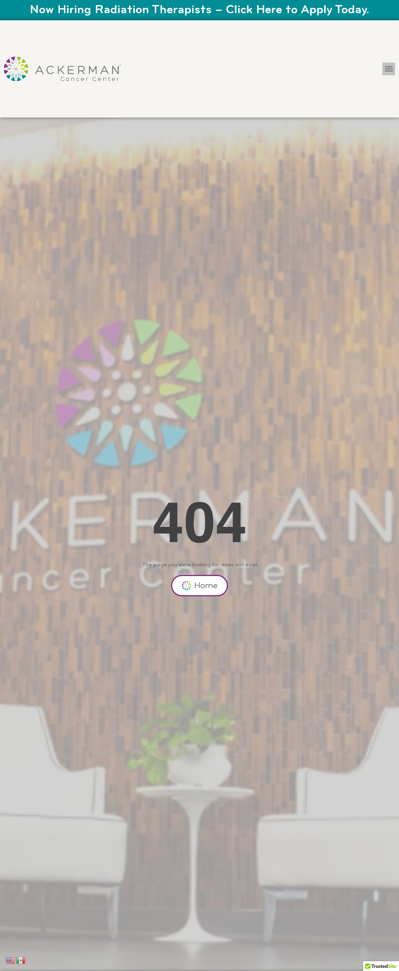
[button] (388, 68)
